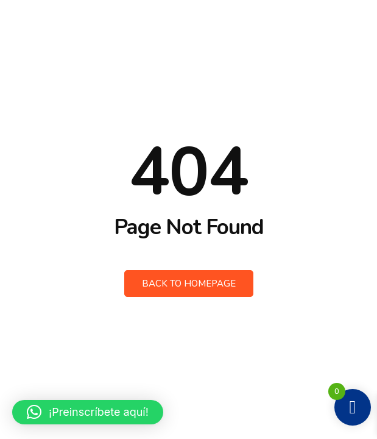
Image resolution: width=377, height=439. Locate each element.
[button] (87, 412)
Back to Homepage (189, 283)
